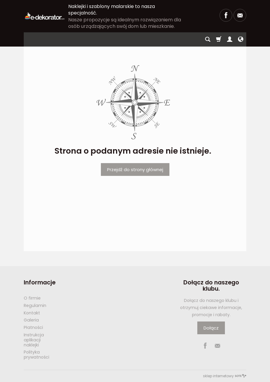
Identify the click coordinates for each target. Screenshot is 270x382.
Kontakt (32, 313)
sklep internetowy (224, 375)
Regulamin (35, 305)
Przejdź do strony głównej (135, 169)
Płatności (33, 327)
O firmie (32, 298)
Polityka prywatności (36, 354)
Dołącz (211, 328)
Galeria (31, 320)
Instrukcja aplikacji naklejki (34, 340)
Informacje (39, 282)
